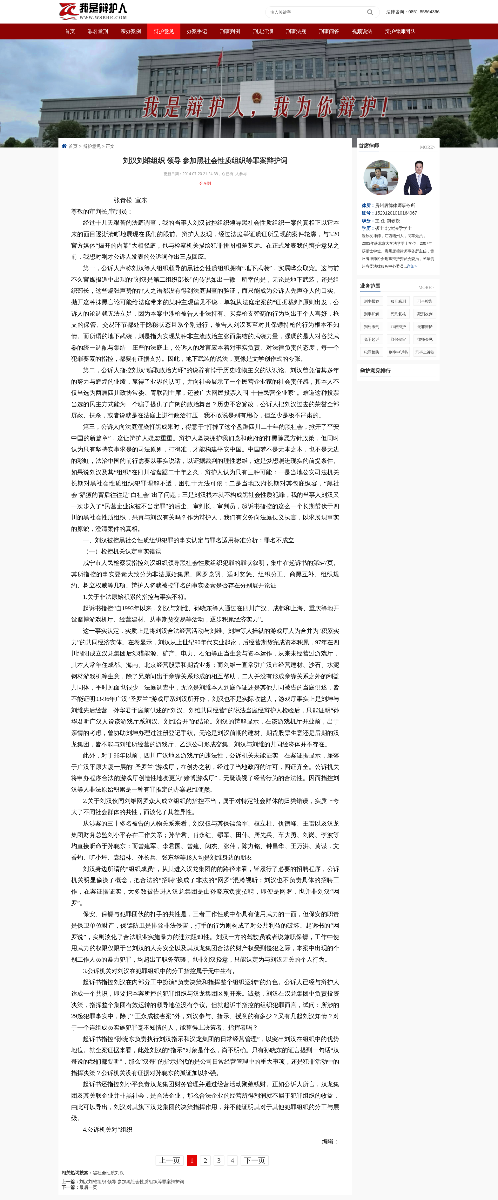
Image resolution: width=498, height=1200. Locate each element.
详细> (412, 266)
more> (427, 147)
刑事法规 (296, 31)
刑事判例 (230, 31)
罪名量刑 (98, 31)
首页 (73, 146)
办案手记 (197, 31)
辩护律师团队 (400, 31)
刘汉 (119, 1172)
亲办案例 (131, 31)
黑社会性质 (104, 1172)
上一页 (169, 1160)
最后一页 (88, 1187)
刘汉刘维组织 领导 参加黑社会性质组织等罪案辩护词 (131, 1181)
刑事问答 (329, 31)
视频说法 (362, 31)
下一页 (254, 1160)
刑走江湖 (263, 31)
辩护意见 (164, 31)
